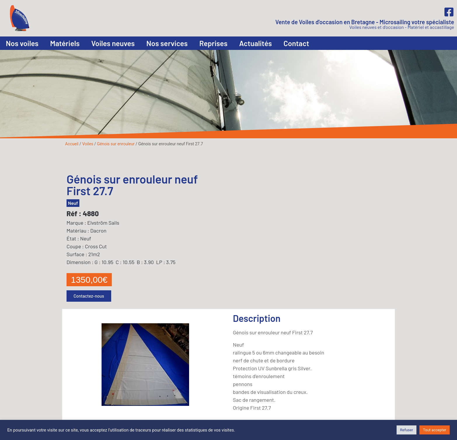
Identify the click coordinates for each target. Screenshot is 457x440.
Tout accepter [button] (434, 430)
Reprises (213, 43)
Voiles (87, 144)
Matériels (65, 43)
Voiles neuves (113, 43)
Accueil (72, 144)
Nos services (167, 43)
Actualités (255, 43)
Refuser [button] (406, 430)
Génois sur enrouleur (116, 144)
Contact (296, 43)
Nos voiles (22, 43)
